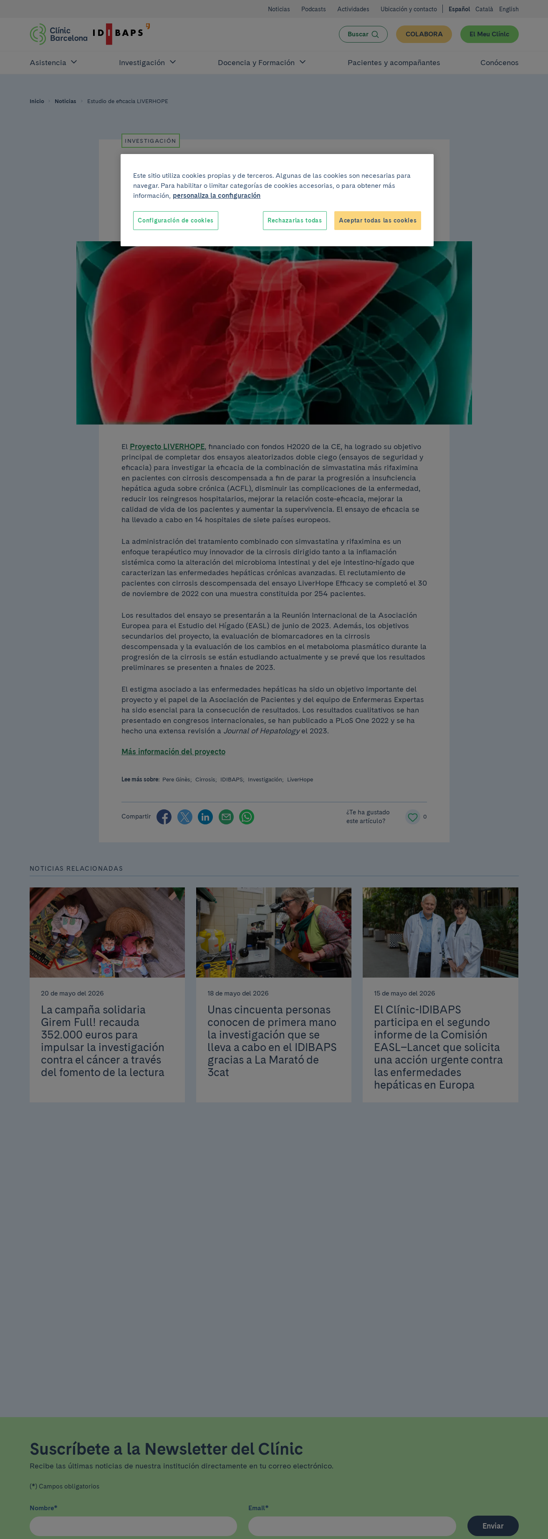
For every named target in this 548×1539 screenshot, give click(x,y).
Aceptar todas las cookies (378, 220)
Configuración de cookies (176, 220)
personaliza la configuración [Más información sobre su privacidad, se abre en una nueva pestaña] (216, 196)
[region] (277, 200)
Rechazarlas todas (295, 220)
